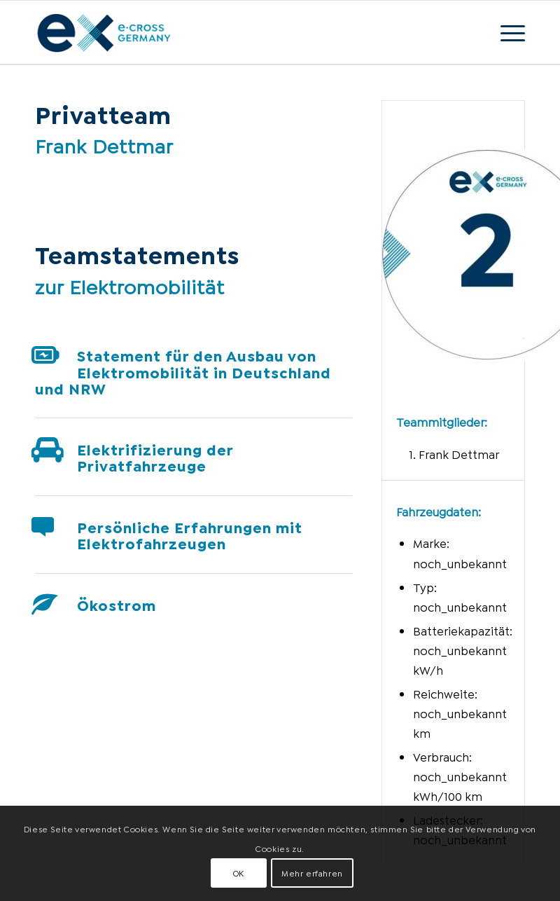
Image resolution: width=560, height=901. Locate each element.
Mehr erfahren (312, 872)
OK (238, 872)
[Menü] (505, 32)
